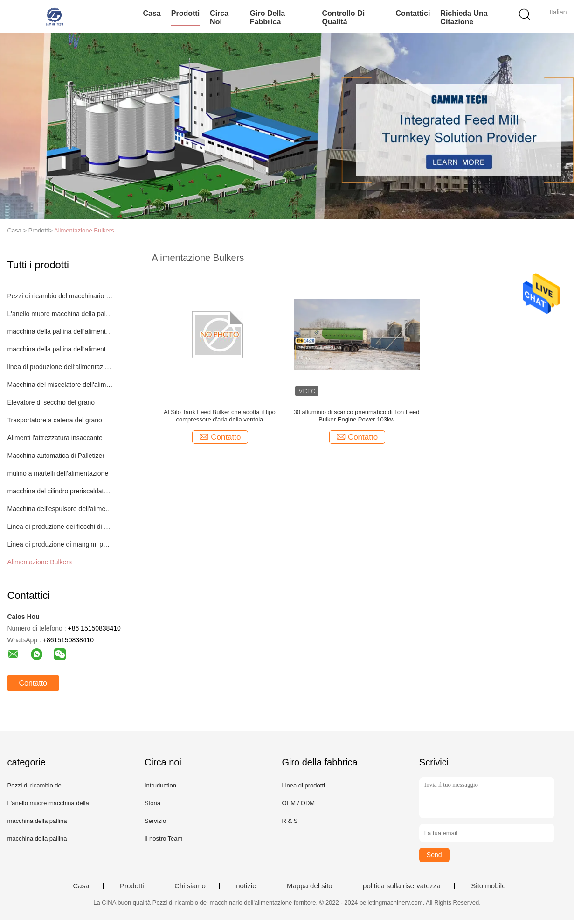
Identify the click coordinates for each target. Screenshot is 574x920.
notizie (246, 886)
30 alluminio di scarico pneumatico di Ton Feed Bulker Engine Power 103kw (357, 415)
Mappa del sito (309, 886)
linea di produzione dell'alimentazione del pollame (60, 367)
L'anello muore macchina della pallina (60, 313)
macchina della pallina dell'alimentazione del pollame (60, 349)
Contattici (413, 13)
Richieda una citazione (463, 17)
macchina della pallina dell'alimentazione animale (60, 331)
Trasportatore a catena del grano (54, 420)
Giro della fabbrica (267, 17)
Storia (152, 803)
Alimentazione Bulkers (84, 230)
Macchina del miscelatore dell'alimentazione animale (60, 384)
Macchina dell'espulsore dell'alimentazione (60, 509)
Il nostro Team (163, 838)
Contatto (33, 683)
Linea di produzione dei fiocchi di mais (60, 526)
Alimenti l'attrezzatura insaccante (55, 438)
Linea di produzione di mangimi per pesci (60, 544)
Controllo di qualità (343, 17)
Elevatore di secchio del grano (51, 402)
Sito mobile (488, 886)
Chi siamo (190, 886)
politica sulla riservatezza (402, 886)
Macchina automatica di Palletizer (56, 455)
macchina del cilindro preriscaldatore (60, 491)
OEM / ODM (298, 803)
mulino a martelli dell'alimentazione (58, 473)
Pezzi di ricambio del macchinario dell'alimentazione (60, 296)
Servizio (155, 820)
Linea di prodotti (303, 785)
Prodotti (185, 13)
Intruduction (160, 785)
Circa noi (219, 17)
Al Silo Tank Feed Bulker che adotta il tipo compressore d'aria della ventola (220, 415)
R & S (289, 820)
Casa (152, 13)
